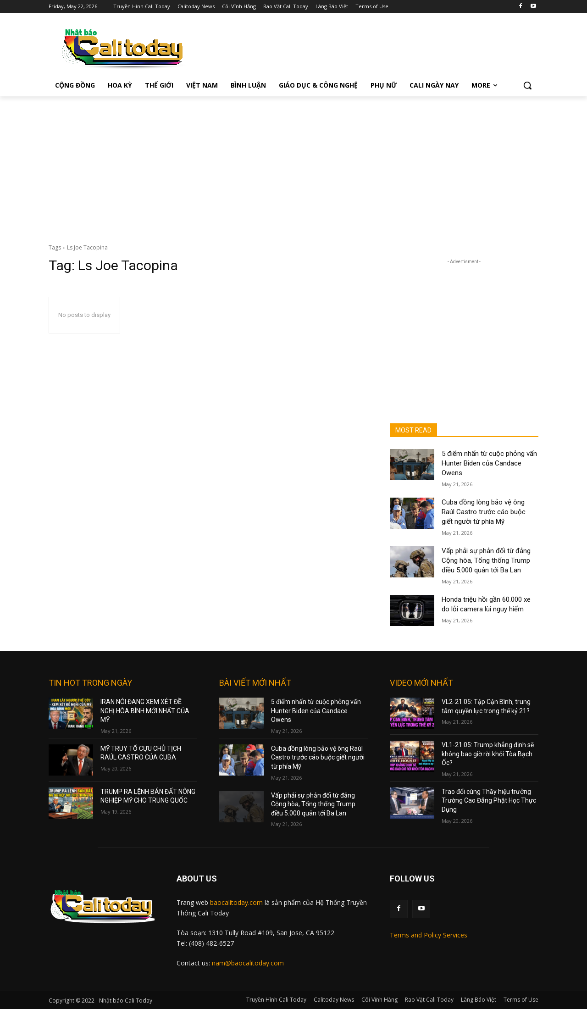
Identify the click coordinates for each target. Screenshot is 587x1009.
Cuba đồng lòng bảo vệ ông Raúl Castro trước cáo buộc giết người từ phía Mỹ (484, 512)
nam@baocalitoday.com (248, 963)
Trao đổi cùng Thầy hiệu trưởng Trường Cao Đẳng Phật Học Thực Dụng (489, 800)
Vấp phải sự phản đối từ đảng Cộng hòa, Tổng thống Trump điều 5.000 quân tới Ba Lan (486, 560)
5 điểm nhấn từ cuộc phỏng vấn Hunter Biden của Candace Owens (489, 463)
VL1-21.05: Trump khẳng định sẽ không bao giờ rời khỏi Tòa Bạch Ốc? (488, 753)
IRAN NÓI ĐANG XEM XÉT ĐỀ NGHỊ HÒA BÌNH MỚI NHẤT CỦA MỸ (144, 710)
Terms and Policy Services (428, 935)
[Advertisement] (293, 165)
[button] (527, 85)
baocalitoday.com (236, 902)
